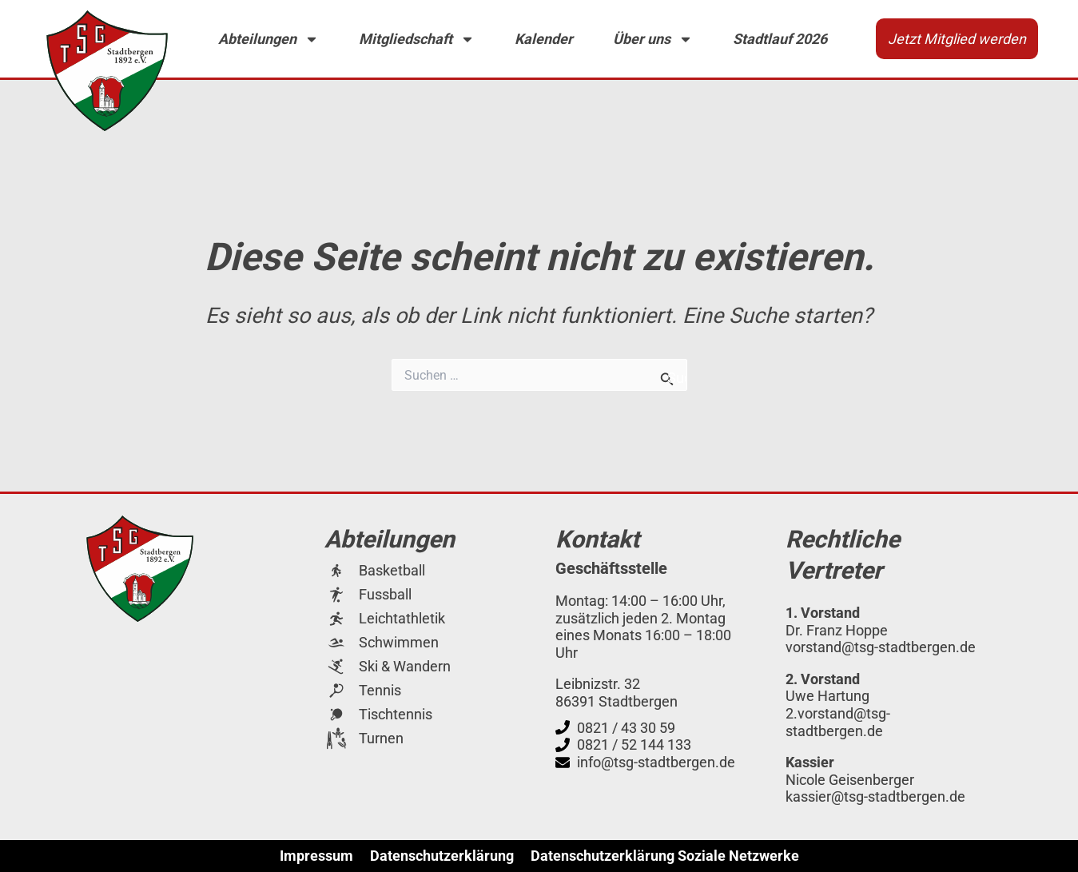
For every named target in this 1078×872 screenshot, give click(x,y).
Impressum (316, 856)
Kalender (544, 38)
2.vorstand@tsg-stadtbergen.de (838, 722)
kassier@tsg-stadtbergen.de (875, 796)
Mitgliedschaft (417, 39)
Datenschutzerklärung (442, 856)
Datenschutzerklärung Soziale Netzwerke (665, 856)
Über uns (653, 39)
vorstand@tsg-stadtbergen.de (881, 647)
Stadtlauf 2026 (780, 38)
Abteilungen (268, 39)
